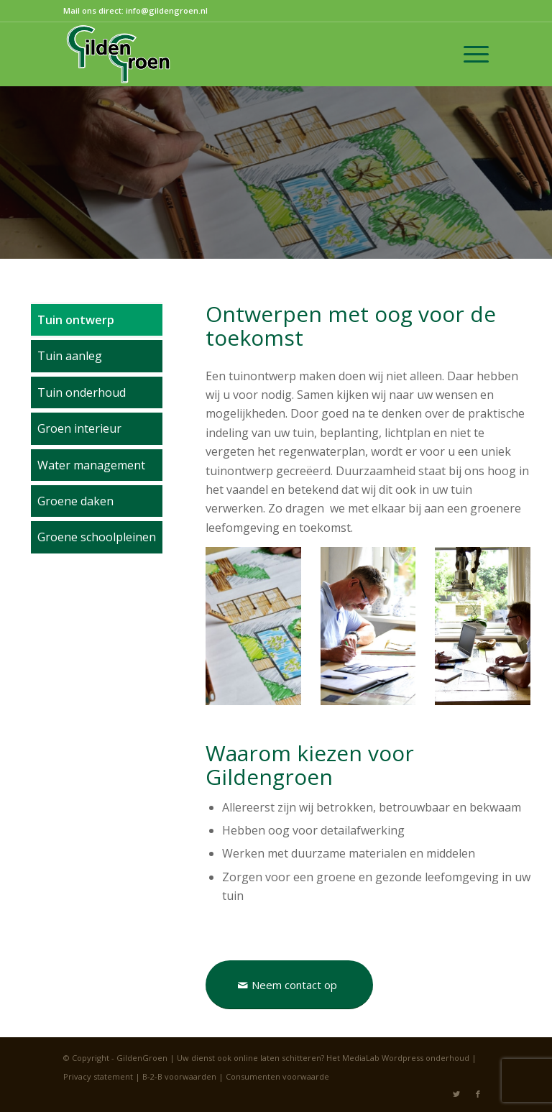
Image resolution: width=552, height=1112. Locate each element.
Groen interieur (79, 428)
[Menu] (469, 54)
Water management (91, 465)
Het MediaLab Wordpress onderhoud (397, 1057)
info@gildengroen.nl (167, 10)
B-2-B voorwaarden (179, 1076)
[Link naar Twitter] (456, 1094)
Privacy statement (98, 1076)
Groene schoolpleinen (96, 537)
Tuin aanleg (69, 356)
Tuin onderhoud (81, 392)
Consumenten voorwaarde (277, 1076)
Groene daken (75, 501)
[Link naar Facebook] (478, 1094)
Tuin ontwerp (75, 320)
